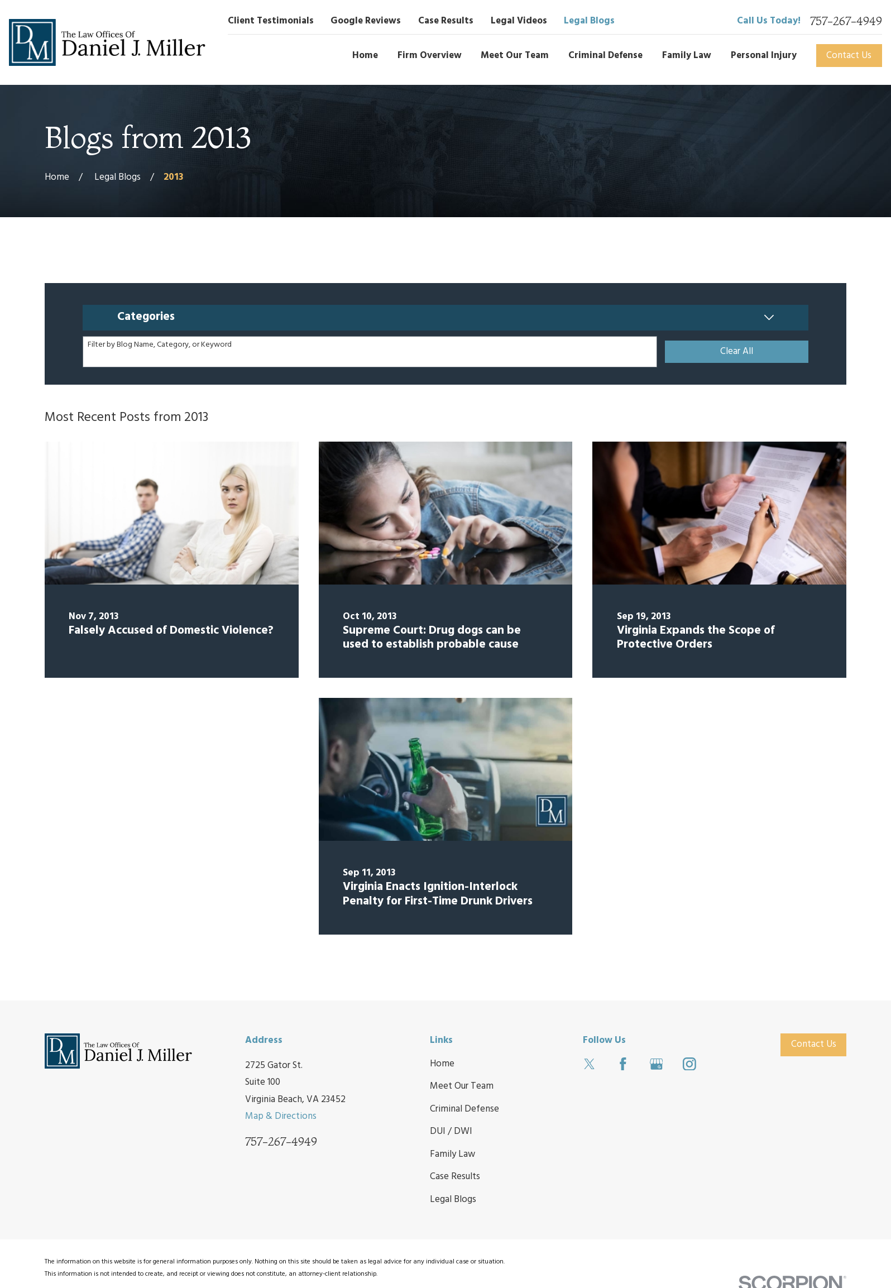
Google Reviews (365, 20)
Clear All (736, 351)
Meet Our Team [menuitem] (515, 55)
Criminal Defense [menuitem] (605, 55)
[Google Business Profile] (656, 1064)
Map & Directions (281, 1116)
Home (442, 1063)
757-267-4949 (846, 21)
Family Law (452, 1154)
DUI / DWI (451, 1131)
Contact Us (848, 55)
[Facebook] (623, 1064)
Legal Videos (519, 20)
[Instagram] (689, 1064)
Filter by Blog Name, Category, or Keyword (160, 345)
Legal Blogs (589, 20)
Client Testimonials (271, 20)
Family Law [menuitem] (686, 55)
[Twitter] (589, 1064)
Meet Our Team (462, 1086)
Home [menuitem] (365, 55)
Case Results (445, 20)
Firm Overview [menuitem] (429, 55)
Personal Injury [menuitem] (764, 55)
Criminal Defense (464, 1109)
